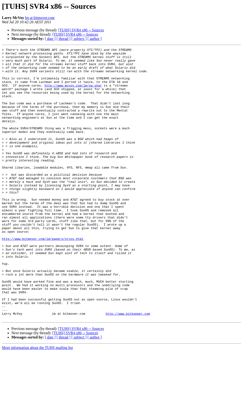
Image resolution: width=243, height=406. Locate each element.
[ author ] (95, 39)
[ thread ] (63, 39)
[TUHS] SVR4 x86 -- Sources (81, 30)
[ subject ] (79, 39)
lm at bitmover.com (40, 18)
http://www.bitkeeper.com (128, 367)
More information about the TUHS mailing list (37, 402)
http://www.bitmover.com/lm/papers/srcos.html (42, 277)
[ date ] (50, 39)
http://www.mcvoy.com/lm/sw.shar (73, 93)
